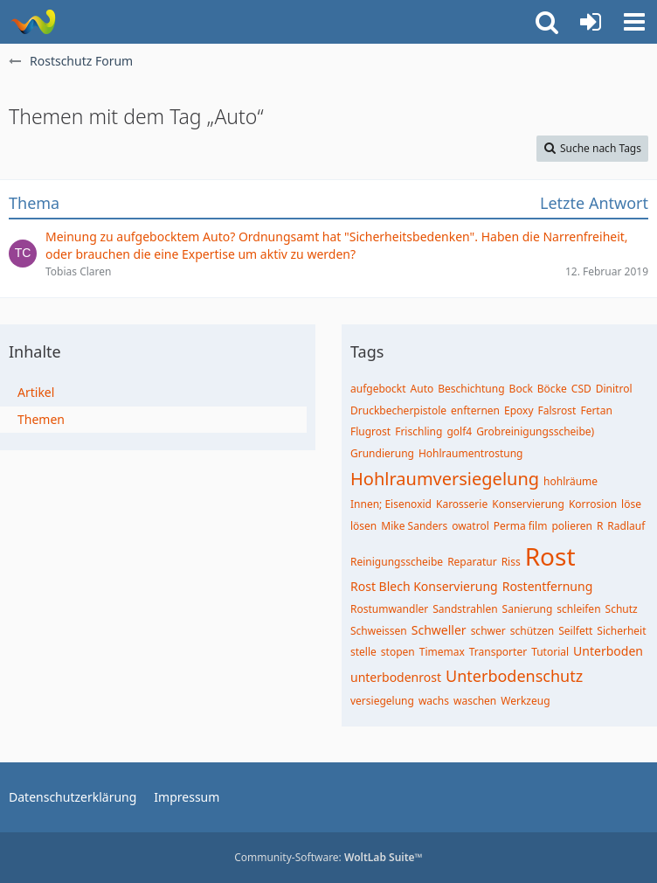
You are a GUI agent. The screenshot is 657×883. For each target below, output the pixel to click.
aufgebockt (378, 388)
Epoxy (519, 410)
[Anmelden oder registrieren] (590, 21)
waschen (474, 700)
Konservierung (528, 504)
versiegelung (382, 700)
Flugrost (370, 431)
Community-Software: (328, 857)
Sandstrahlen (464, 608)
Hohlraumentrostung (470, 453)
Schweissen (378, 630)
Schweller (439, 630)
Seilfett (575, 630)
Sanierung (527, 608)
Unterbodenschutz (514, 675)
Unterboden (608, 651)
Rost (550, 556)
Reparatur (472, 561)
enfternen (475, 410)
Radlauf (626, 525)
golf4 (459, 431)
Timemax (442, 651)
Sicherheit (621, 630)
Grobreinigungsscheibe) (535, 431)
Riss (511, 561)
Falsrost (557, 410)
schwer (488, 630)
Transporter (498, 651)
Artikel (35, 392)
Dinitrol (614, 388)
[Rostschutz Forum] (32, 21)
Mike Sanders (414, 525)
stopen (398, 651)
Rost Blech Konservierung (424, 586)
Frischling (418, 431)
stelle (363, 651)
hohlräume (570, 481)
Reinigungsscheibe (396, 561)
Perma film (521, 525)
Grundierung (382, 453)
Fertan (596, 410)
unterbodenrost (395, 677)
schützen (532, 630)
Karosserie (462, 504)
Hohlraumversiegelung (444, 478)
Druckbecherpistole (398, 410)
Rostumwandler (389, 608)
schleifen (578, 608)
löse (631, 504)
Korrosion (593, 504)
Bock (521, 388)
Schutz (621, 608)
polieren (571, 525)
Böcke (552, 388)
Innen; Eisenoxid (391, 504)
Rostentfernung (547, 586)
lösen (363, 525)
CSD (581, 388)
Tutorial (550, 651)
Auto (422, 388)
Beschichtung (471, 388)
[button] (634, 21)
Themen (41, 419)
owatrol (470, 525)
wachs (433, 700)
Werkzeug (525, 700)
